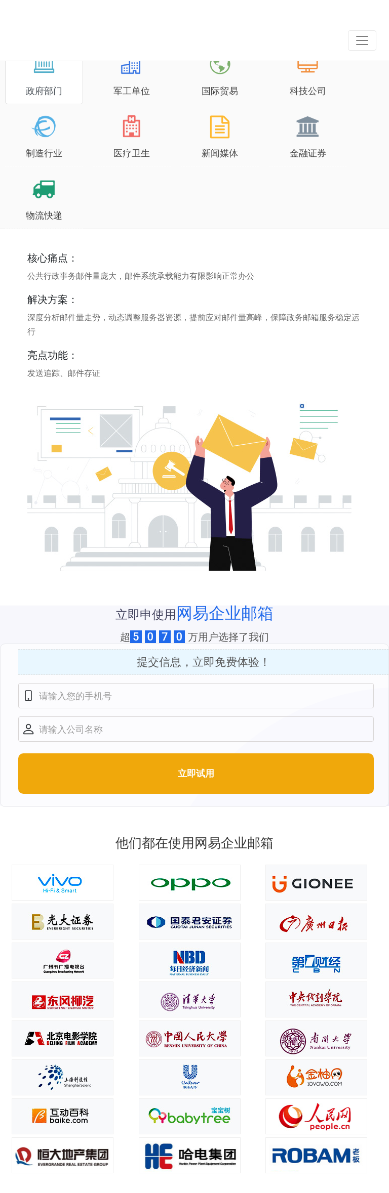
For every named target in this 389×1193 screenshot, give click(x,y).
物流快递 (44, 198)
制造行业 (44, 136)
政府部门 (44, 74)
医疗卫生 (131, 136)
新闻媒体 (220, 136)
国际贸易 (220, 74)
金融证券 (308, 136)
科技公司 (308, 74)
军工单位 (131, 74)
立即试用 (196, 773)
